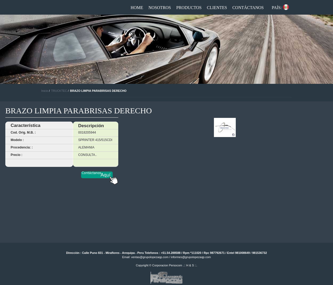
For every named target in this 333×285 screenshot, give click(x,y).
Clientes (217, 7)
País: (277, 7)
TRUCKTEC (59, 90)
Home (137, 7)
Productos (189, 7)
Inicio (44, 90)
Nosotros (159, 7)
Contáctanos (248, 7)
